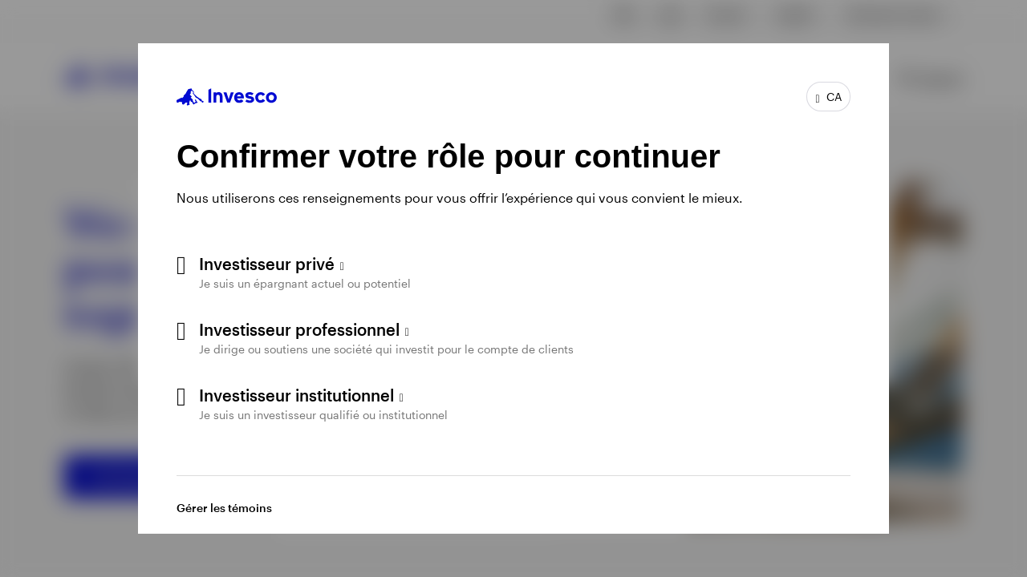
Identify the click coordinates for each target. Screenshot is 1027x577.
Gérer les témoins (224, 508)
